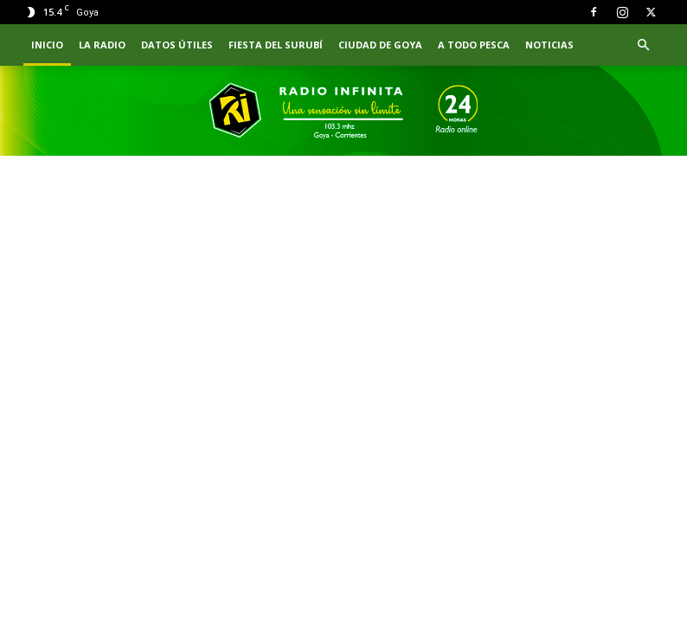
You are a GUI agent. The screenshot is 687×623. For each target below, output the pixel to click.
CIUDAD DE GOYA (380, 44)
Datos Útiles (177, 44)
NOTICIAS (549, 44)
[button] (643, 45)
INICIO (47, 44)
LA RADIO (102, 44)
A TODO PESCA (474, 44)
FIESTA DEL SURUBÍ (275, 44)
